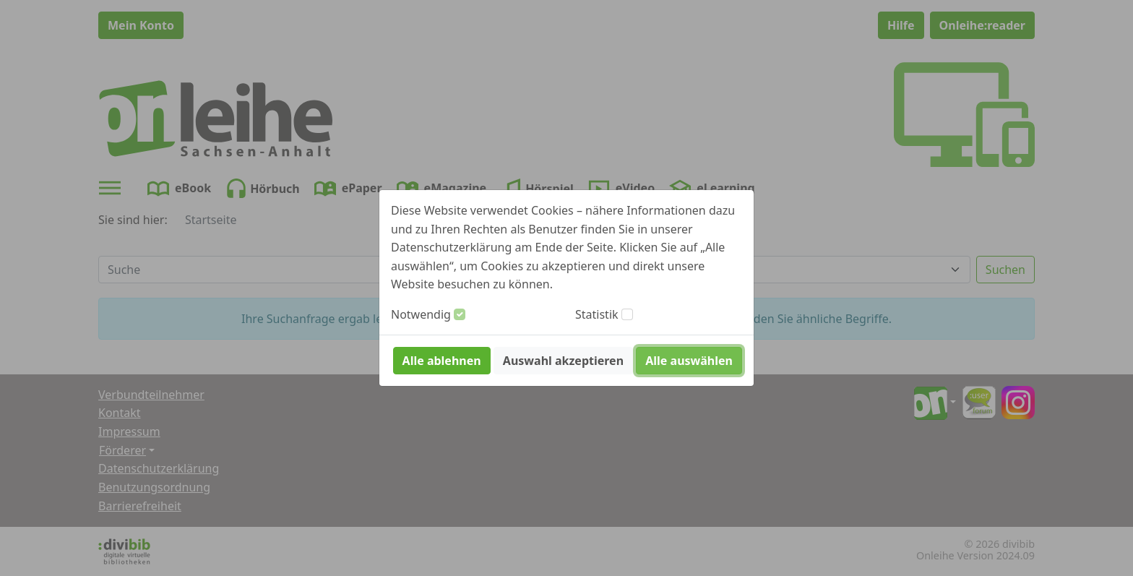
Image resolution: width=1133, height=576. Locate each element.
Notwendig (421, 314)
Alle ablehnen (441, 361)
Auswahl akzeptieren (563, 361)
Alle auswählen (689, 361)
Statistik (597, 314)
